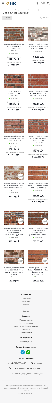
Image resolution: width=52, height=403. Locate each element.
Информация (26, 337)
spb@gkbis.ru (39, 363)
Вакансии (26, 302)
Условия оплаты (26, 320)
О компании (26, 298)
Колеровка (26, 329)
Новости (26, 305)
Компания (26, 294)
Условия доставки (26, 323)
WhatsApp (28, 352)
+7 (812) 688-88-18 (18, 363)
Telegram (23, 352)
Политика (26, 308)
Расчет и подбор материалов (26, 326)
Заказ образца (26, 332)
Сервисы (26, 316)
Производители (26, 341)
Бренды (26, 311)
